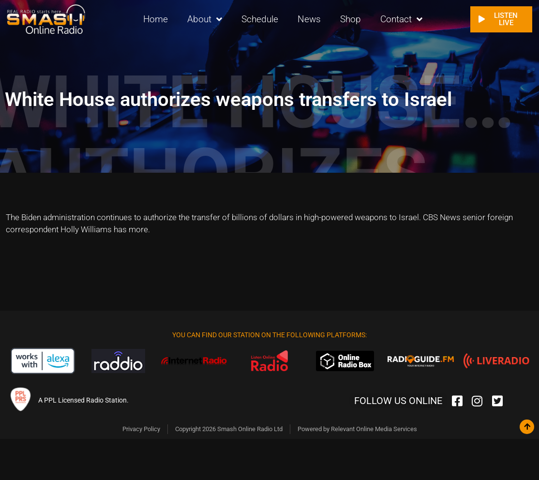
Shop (350, 19)
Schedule (259, 19)
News (309, 19)
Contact (401, 19)
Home (155, 19)
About (204, 19)
